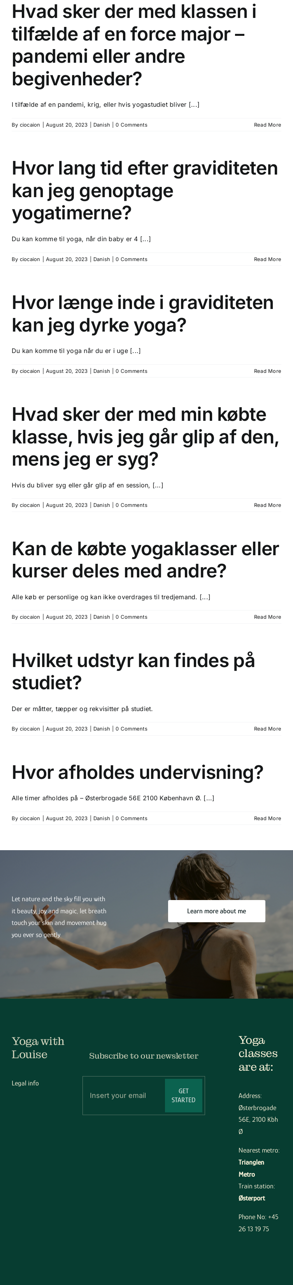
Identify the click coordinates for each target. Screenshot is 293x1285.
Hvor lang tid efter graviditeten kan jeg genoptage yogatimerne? (145, 190)
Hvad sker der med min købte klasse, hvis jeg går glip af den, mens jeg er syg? (145, 436)
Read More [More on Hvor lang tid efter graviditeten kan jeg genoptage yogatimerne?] (267, 259)
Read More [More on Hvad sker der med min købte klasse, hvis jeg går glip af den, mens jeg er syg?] (267, 505)
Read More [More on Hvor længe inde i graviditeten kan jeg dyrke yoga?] (267, 371)
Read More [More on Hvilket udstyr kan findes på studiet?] (267, 728)
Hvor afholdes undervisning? (138, 772)
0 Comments (131, 125)
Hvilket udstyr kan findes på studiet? (133, 671)
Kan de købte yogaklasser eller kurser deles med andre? (145, 559)
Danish (101, 125)
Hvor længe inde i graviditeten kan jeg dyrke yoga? (143, 313)
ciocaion (30, 125)
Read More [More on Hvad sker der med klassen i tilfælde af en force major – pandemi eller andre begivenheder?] (267, 125)
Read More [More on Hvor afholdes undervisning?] (267, 818)
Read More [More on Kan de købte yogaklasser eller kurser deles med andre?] (267, 617)
